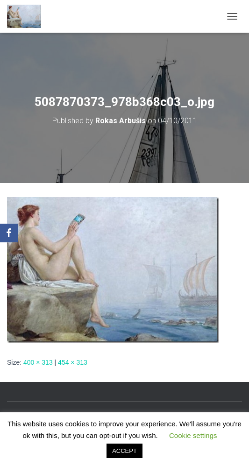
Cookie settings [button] (193, 435)
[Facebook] (9, 233)
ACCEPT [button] (124, 450)
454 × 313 (72, 362)
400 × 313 (38, 362)
